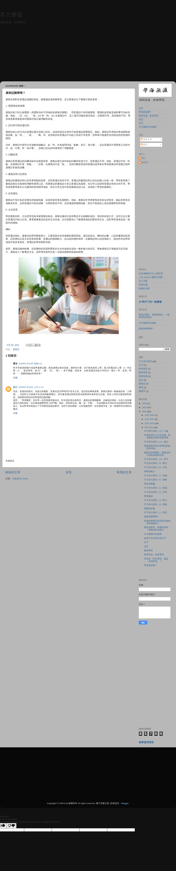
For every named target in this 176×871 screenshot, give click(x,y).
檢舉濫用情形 (146, 742)
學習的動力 (149, 471)
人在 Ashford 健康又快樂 (151, 277)
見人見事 (143, 281)
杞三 (15, 387)
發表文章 (146, 139)
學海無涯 (148, 496)
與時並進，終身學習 (148, 116)
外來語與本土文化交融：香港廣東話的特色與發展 (157, 436)
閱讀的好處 (149, 508)
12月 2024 (150, 415)
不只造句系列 (145, 361)
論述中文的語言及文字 (155, 538)
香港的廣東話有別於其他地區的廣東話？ (157, 522)
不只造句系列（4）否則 (155, 492)
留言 (144, 145)
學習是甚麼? (145, 112)
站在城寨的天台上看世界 (151, 273)
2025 (144, 407)
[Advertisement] (88, 59)
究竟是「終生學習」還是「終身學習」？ (156, 560)
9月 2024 (149, 427)
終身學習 (143, 369)
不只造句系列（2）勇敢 (155, 504)
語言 (141, 119)
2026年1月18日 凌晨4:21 (30, 363)
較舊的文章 (124, 472)
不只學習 (11, 15)
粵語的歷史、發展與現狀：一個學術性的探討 (157, 528)
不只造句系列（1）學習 (155, 512)
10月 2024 (150, 423)
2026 (144, 403)
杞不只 (145, 162)
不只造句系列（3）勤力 (155, 500)
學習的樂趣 (149, 484)
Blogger (124, 803)
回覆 (15, 378)
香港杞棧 (143, 285)
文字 (141, 123)
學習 (141, 387)
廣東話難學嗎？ (146, 328)
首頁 (69, 472)
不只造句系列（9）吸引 (155, 463)
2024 (144, 411)
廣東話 (16, 349)
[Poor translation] (11, 825)
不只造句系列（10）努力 (156, 459)
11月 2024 (150, 419)
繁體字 (142, 391)
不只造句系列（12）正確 (156, 431)
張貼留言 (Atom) (20, 479)
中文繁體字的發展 (147, 127)
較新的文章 (12, 472)
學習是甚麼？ (150, 565)
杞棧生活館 (144, 288)
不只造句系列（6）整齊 (155, 480)
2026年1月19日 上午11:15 (30, 387)
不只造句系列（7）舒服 (155, 475)
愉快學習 (143, 372)
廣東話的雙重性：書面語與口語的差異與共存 (157, 453)
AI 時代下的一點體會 (150, 301)
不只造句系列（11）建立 (156, 442)
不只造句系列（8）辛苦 (155, 467)
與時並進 (143, 376)
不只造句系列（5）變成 (155, 488)
